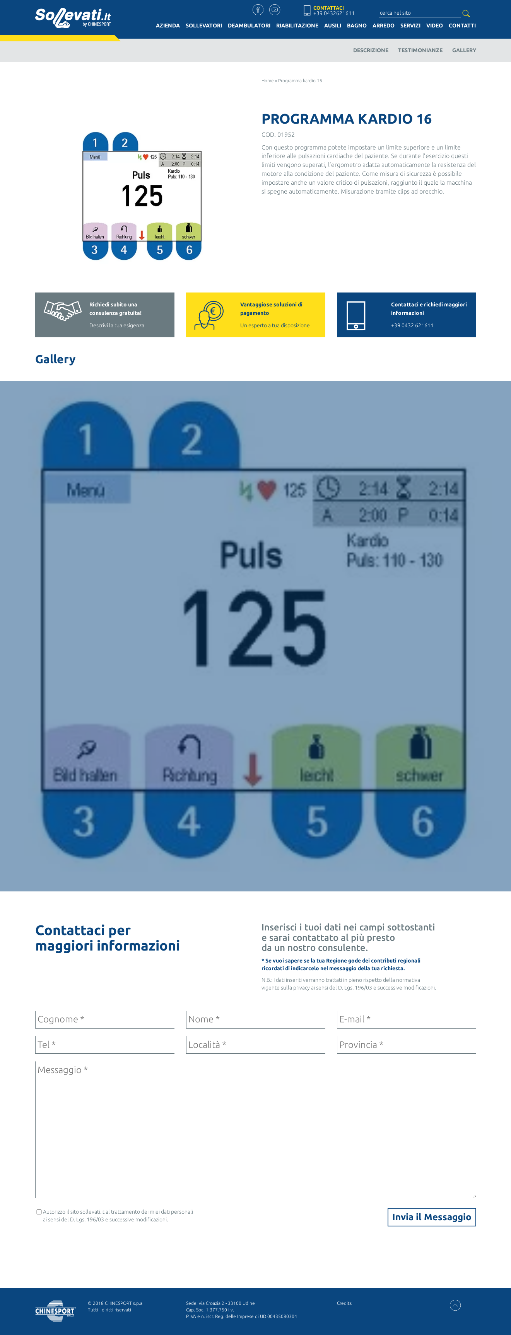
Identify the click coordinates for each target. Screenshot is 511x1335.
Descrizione (370, 50)
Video (434, 25)
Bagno (357, 25)
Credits (344, 1303)
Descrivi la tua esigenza (128, 314)
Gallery (464, 50)
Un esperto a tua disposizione (279, 314)
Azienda (168, 25)
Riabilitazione (297, 25)
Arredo (384, 25)
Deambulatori (249, 25)
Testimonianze (420, 50)
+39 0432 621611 (429, 314)
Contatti (462, 25)
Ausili (332, 25)
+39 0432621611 (334, 13)
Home (267, 80)
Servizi (410, 25)
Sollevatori (204, 25)
